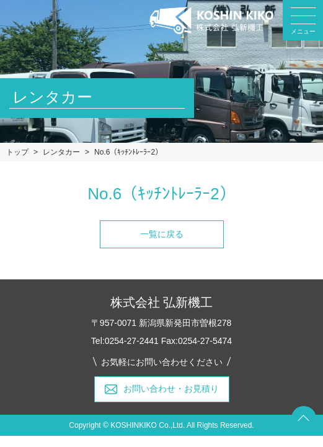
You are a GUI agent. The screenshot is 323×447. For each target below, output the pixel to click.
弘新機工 (211, 20)
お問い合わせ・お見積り (171, 389)
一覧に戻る (162, 234)
